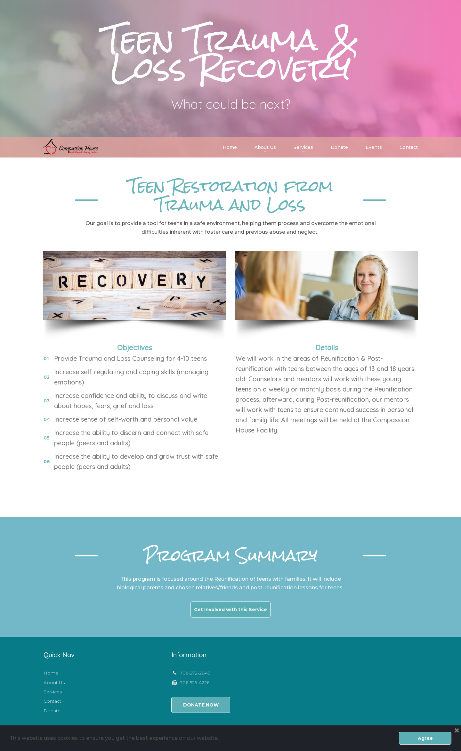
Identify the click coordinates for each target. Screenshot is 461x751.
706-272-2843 (195, 673)
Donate (339, 147)
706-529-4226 (194, 682)
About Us (265, 147)
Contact (409, 147)
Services (303, 147)
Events (374, 147)
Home (230, 147)
